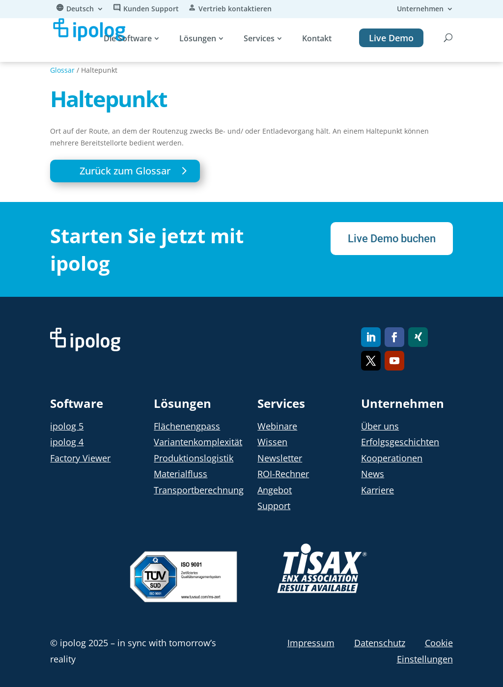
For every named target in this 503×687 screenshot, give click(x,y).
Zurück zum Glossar (125, 170)
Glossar (62, 70)
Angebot (274, 490)
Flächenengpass (187, 426)
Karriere (377, 490)
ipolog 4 (67, 442)
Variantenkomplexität (198, 442)
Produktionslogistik (193, 458)
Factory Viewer (80, 458)
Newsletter (279, 458)
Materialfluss (180, 474)
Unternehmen (420, 9)
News (372, 474)
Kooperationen (391, 458)
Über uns (380, 426)
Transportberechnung (199, 490)
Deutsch (80, 9)
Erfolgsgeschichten (400, 442)
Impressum (311, 643)
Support (273, 506)
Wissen (272, 442)
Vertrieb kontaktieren (235, 9)
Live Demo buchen (387, 239)
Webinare (277, 426)
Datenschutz (379, 643)
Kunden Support (151, 9)
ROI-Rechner (283, 474)
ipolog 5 (67, 426)
